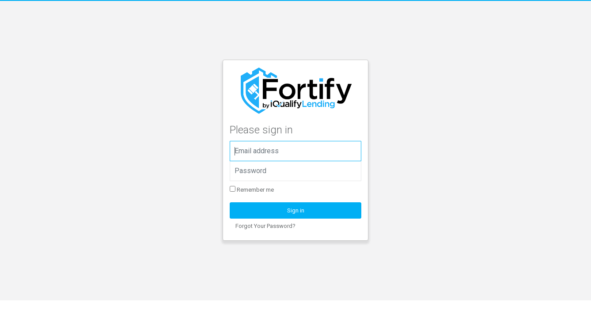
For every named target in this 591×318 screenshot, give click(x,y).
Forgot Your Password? (265, 226)
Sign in (295, 210)
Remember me (252, 189)
